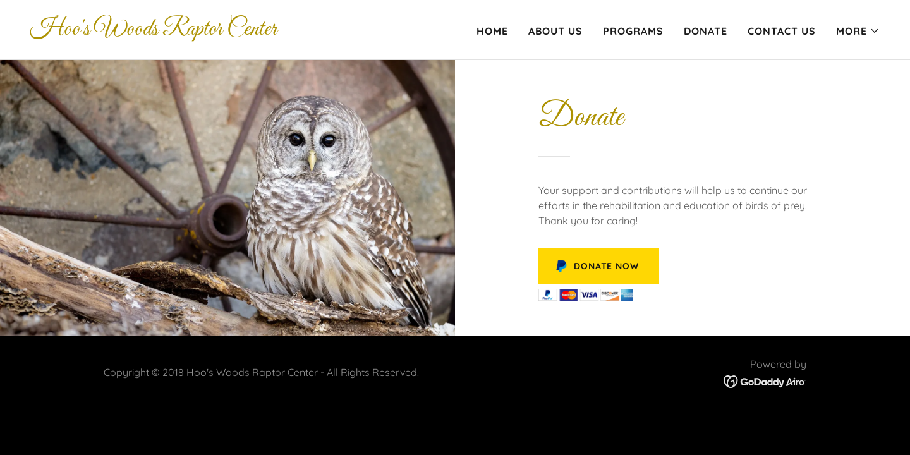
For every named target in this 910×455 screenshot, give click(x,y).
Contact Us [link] (782, 31)
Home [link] (492, 31)
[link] (153, 31)
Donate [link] (705, 31)
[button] (858, 31)
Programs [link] (633, 31)
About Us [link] (555, 31)
